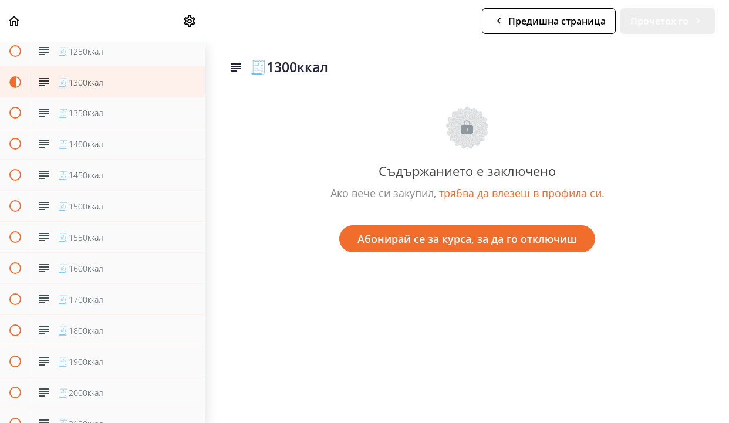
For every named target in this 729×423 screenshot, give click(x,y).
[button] (14, 21)
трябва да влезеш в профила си (520, 193)
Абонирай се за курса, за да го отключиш (467, 239)
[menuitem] (190, 21)
